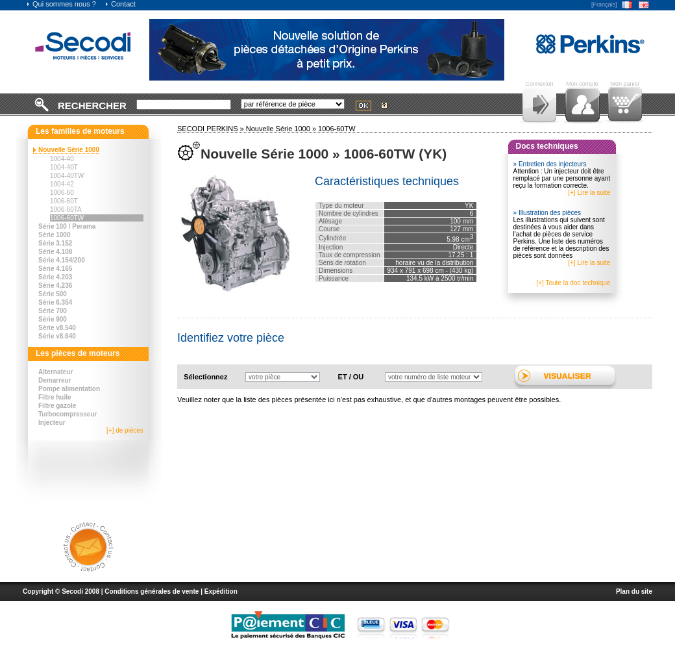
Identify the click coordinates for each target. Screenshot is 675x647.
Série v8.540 (57, 327)
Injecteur (52, 422)
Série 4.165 (55, 268)
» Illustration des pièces (547, 212)
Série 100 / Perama (66, 226)
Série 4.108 (55, 251)
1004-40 (62, 158)
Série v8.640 (57, 336)
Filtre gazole (57, 405)
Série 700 (52, 310)
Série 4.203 (55, 277)
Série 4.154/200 (61, 260)
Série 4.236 (55, 285)
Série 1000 (54, 234)
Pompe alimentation (69, 388)
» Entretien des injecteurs (550, 164)
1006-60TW (67, 218)
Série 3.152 (55, 243)
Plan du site (634, 591)
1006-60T (64, 201)
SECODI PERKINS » (211, 129)
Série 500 (52, 294)
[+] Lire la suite (589, 192)
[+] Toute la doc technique (573, 282)
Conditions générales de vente (151, 591)
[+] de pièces (124, 430)
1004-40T (64, 167)
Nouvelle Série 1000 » (282, 129)
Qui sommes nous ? (61, 4)
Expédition (221, 591)
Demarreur (54, 380)
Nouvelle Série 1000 (68, 149)
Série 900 (52, 319)
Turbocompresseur (67, 414)
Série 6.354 (55, 302)
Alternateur (55, 371)
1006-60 (62, 192)
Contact (120, 4)
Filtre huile (54, 397)
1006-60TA (66, 209)
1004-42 (62, 184)
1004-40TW (67, 175)
